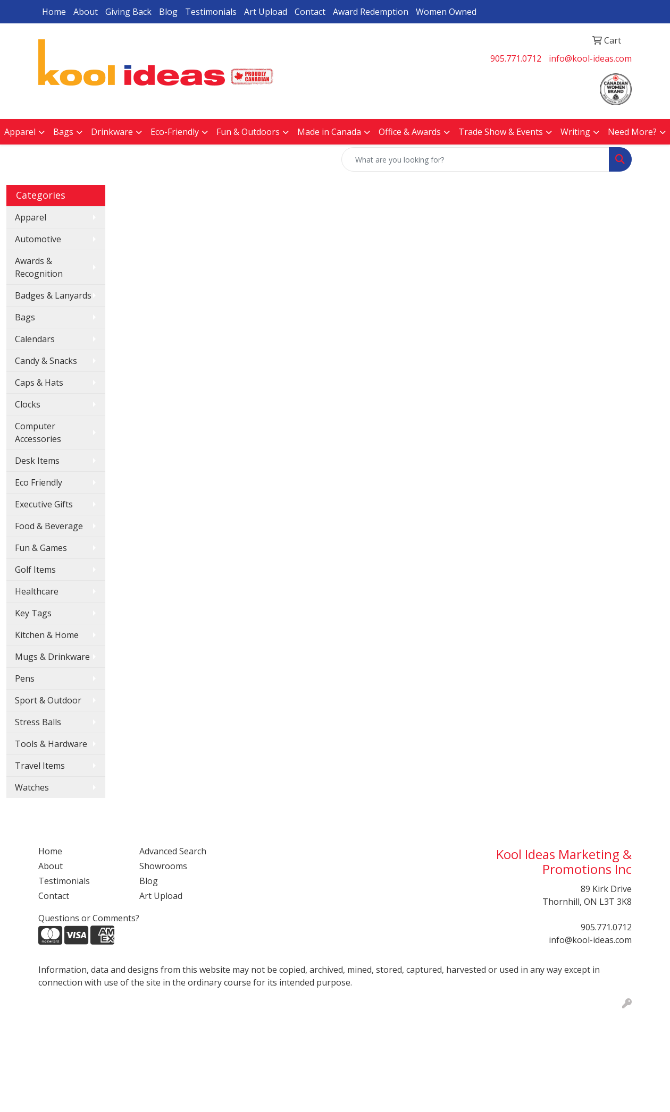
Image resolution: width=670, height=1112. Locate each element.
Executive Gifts (44, 504)
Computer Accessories (38, 432)
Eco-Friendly (174, 132)
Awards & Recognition (39, 267)
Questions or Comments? (88, 918)
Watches (32, 787)
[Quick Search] (475, 159)
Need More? (632, 132)
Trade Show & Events (500, 132)
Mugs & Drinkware (52, 657)
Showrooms (163, 866)
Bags (63, 132)
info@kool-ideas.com (590, 58)
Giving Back (128, 12)
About (85, 12)
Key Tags (33, 613)
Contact (310, 12)
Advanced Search (172, 851)
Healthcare (36, 591)
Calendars (35, 339)
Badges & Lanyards (53, 295)
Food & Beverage (49, 526)
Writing (575, 132)
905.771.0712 (515, 58)
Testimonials (211, 12)
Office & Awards (410, 132)
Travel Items (40, 765)
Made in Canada (329, 132)
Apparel (20, 132)
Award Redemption (370, 12)
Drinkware (112, 132)
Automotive (38, 239)
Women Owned (446, 12)
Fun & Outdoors (248, 132)
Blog (168, 12)
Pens (25, 678)
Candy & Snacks (46, 361)
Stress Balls (38, 722)
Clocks (27, 404)
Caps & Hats (39, 382)
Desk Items (37, 460)
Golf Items (35, 569)
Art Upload (265, 12)
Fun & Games (41, 548)
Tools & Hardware (51, 744)
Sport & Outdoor (48, 700)
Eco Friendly (38, 482)
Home (54, 12)
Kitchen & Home (47, 635)
